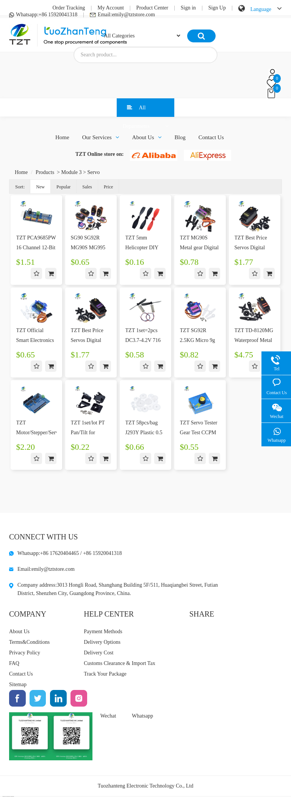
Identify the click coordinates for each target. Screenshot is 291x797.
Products (45, 172)
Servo (93, 172)
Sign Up (217, 8)
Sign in (188, 8)
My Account (110, 8)
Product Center (152, 8)
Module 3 (71, 172)
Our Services (100, 137)
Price (108, 187)
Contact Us (211, 137)
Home (62, 137)
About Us (147, 137)
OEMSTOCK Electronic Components (8, 796)
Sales (87, 187)
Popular (63, 187)
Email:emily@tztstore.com (122, 14)
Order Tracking (68, 8)
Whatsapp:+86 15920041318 (43, 14)
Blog (180, 137)
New (40, 187)
